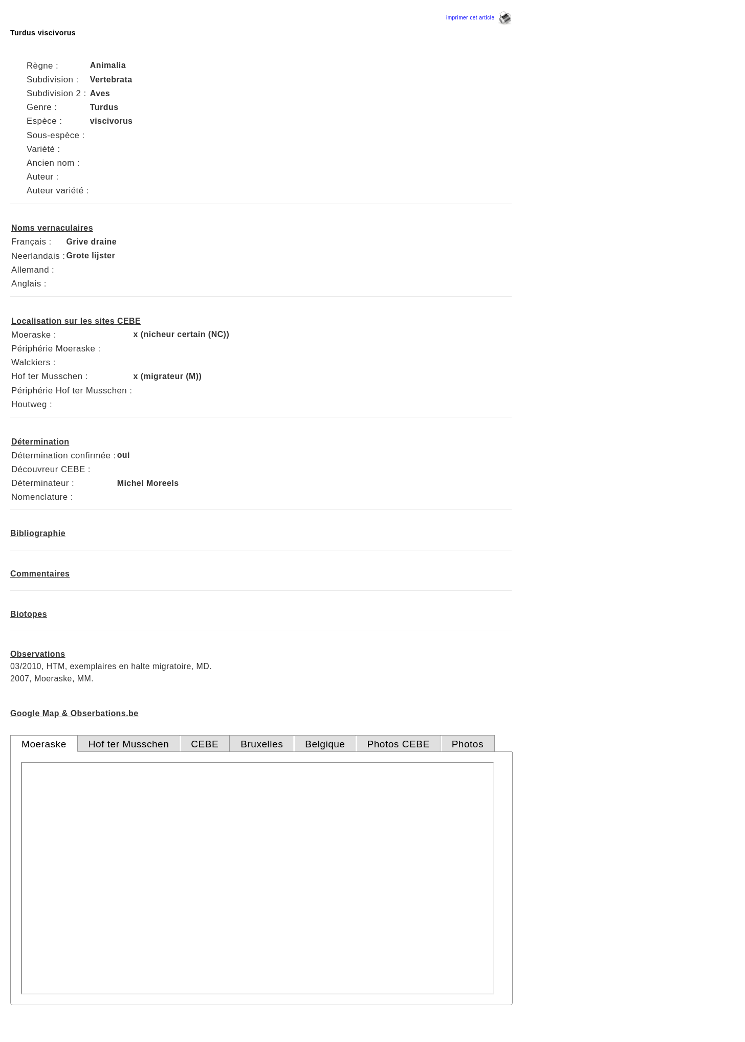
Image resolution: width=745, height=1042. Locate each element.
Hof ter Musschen (129, 744)
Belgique (325, 744)
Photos (468, 744)
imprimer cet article (479, 17)
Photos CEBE (398, 744)
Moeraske (44, 744)
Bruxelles (261, 744)
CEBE (204, 744)
